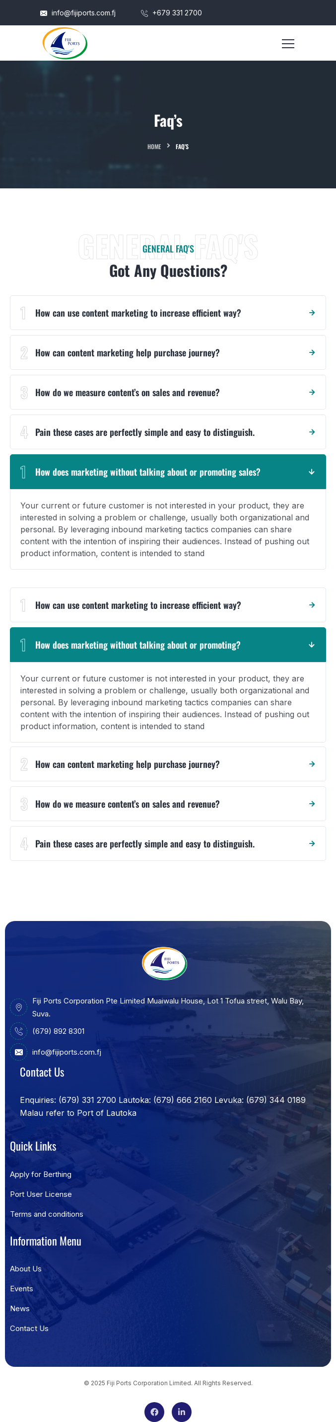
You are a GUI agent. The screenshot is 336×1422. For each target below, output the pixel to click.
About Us (26, 1268)
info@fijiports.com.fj (78, 12)
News (20, 1308)
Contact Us (29, 1328)
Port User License (41, 1194)
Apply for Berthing (40, 1174)
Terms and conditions (46, 1214)
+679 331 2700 (171, 12)
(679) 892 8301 (47, 1031)
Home (154, 146)
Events (21, 1288)
